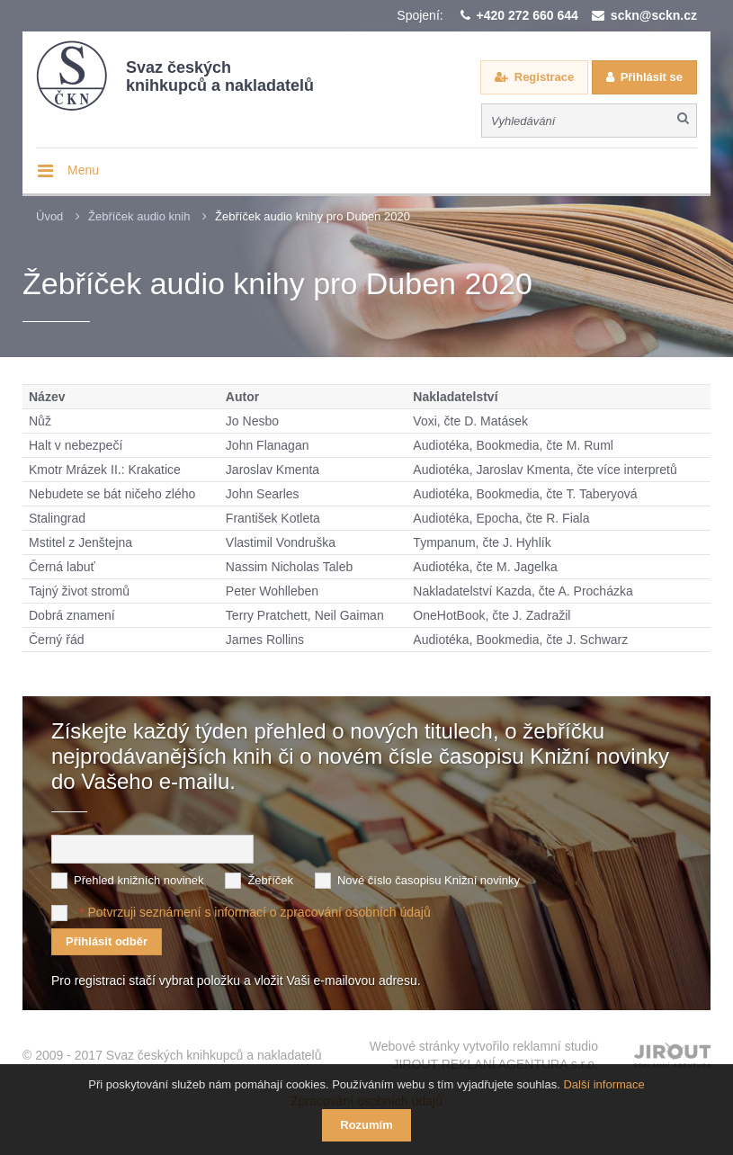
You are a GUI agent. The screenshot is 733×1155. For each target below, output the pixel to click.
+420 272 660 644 (527, 15)
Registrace (544, 77)
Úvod (49, 216)
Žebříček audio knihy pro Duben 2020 (312, 216)
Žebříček (270, 879)
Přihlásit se (652, 77)
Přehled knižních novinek (139, 879)
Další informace (603, 1084)
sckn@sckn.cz (654, 15)
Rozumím (366, 1125)
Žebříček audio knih (139, 216)
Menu (83, 170)
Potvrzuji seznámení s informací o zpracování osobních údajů (258, 911)
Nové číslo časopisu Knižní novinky (428, 879)
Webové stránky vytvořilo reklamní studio (484, 1055)
